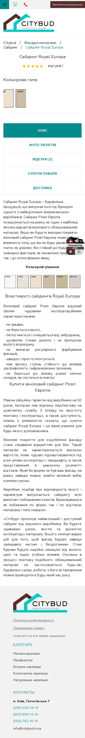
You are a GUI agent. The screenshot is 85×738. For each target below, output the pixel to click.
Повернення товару (28, 628)
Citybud (9, 43)
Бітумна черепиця (27, 667)
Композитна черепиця (30, 673)
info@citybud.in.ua (27, 728)
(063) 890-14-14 (25, 714)
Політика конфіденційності (33, 620)
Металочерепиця (26, 653)
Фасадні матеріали (40, 43)
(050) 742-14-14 (25, 721)
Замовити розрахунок (66, 4)
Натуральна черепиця (30, 680)
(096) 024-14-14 (25, 708)
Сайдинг (10, 47)
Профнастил (23, 660)
